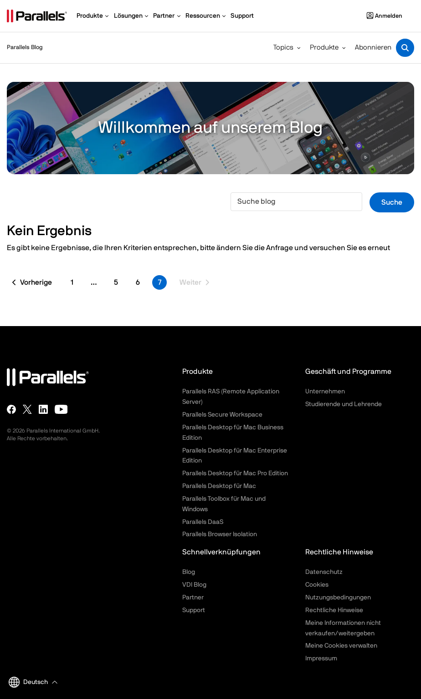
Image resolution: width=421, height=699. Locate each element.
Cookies (317, 585)
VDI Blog (194, 585)
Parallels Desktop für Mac (219, 486)
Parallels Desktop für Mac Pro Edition (235, 473)
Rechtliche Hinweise (334, 610)
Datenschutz (324, 572)
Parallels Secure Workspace (222, 415)
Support (193, 610)
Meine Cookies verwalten (341, 646)
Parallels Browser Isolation (219, 534)
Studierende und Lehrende (343, 404)
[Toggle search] (405, 48)
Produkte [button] (324, 47)
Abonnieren (373, 47)
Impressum (321, 658)
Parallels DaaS (202, 522)
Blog (188, 572)
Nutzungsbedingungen (338, 597)
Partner (193, 597)
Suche (391, 202)
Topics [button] (283, 47)
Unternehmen (325, 391)
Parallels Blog (25, 47)
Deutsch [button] (28, 682)
